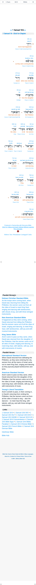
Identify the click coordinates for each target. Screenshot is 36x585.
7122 (13, 158)
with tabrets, (18, 346)
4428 (20, 175)
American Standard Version (13, 372)
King (23, 307)
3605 (22, 124)
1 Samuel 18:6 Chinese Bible (20, 424)
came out (21, 305)
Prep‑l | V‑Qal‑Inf (18, 151)
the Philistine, (27, 322)
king (7, 346)
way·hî (29, 41)
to (16, 307)
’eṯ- (19, 92)
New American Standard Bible (14, 318)
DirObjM (18, 100)
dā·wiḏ (17, 75)
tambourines (25, 310)
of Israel (12, 307)
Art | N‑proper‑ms (29, 117)
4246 (30, 158)
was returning (12, 303)
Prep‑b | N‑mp (30, 202)
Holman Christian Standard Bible (15, 298)
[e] (30, 39)
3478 (30, 141)
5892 (13, 124)
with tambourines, (12, 329)
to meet (26, 327)
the (27, 303)
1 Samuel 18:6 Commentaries (13, 419)
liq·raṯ (14, 160)
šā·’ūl (31, 177)
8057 (15, 192)
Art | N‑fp (31, 134)
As (3, 300)
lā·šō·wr (19, 143)
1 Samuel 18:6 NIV (21, 413)
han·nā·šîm (29, 126)
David (4, 303)
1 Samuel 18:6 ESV (23, 415)
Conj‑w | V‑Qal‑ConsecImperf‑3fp (12, 117)
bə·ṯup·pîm (30, 194)
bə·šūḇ (31, 75)
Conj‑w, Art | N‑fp (29, 168)
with (18, 310)
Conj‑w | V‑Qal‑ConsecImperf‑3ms (23, 49)
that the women (7, 324)
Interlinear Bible (8, 432)
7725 (30, 73)
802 (31, 124)
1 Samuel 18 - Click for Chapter (14, 34)
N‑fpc (15, 134)
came (16, 324)
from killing (17, 322)
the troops (8, 300)
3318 (17, 107)
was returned (12, 339)
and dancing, (17, 327)
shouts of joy (10, 312)
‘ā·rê (14, 126)
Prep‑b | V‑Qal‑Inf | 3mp (27, 66)
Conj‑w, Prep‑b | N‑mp (28, 219)
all (30, 305)
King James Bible (9, 335)
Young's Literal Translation (12, 390)
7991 (30, 209)
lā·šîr (11, 143)
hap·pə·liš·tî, (29, 109)
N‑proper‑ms (17, 83)
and (9, 310)
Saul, (4, 329)
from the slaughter (24, 339)
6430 (30, 107)
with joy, (27, 346)
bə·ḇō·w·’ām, (29, 58)
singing (4, 310)
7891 (9, 141)
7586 (30, 175)
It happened (6, 320)
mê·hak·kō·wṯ (29, 92)
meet (19, 307)
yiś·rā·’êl (30, 143)
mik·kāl (22, 126)
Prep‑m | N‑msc (21, 134)
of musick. (18, 348)
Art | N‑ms (21, 185)
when (29, 300)
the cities (5, 307)
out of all (22, 324)
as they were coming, (19, 320)
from (19, 303)
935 (31, 56)
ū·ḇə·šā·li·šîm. (28, 211)
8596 (30, 192)
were (14, 300)
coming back (21, 300)
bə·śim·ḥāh (15, 194)
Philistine (5, 305)
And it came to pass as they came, (15, 337)
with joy (23, 329)
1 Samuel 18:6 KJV (25, 417)
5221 (30, 90)
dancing (14, 310)
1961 (28, 39)
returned (10, 322)
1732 (16, 73)
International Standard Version (14, 355)
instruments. (12, 331)
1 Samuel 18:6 (7, 413)
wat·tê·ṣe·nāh (15, 109)
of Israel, (11, 344)
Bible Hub (5, 435)
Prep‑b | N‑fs (16, 202)
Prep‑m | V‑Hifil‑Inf (29, 100)
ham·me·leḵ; (19, 177)
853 (18, 90)
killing (23, 303)
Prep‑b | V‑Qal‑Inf (29, 83)
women (15, 305)
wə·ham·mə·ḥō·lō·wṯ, (26, 160)
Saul (27, 307)
